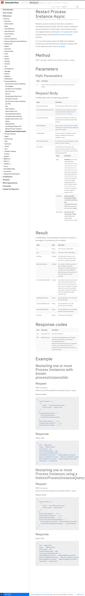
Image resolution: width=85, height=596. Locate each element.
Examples (7, 186)
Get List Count (10, 91)
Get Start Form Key (11, 99)
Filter (6, 54)
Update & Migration (11, 189)
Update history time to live (14, 119)
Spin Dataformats (9, 169)
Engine (6, 46)
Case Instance (9, 34)
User (5, 149)
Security (65, 3)
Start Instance (10, 109)
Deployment (8, 44)
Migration (7, 76)
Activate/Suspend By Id (13, 114)
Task (5, 141)
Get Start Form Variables (13, 89)
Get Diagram (9, 86)
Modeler (6, 180)
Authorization (8, 24)
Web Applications (10, 183)
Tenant (6, 146)
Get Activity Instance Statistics (15, 84)
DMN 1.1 (6, 161)
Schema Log (8, 139)
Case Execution (9, 31)
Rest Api (6, 19)
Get (6, 106)
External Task (8, 51)
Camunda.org (55, 7)
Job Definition (9, 69)
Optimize (43, 3)
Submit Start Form (11, 111)
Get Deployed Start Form (13, 126)
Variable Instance (10, 151)
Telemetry (7, 144)
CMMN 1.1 (7, 164)
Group (6, 56)
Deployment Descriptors (12, 174)
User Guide (7, 13)
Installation (7, 176)
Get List (7, 94)
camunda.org (34, 594)
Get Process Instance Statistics (15, 101)
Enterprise (57, 3)
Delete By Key (9, 124)
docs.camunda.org (46, 594)
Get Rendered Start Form (13, 96)
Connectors (7, 171)
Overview (7, 21)
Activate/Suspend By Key (13, 116)
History (6, 59)
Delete (7, 121)
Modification (8, 79)
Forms (6, 166)
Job (5, 66)
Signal (6, 136)
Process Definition (10, 81)
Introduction (8, 9)
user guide (61, 46)
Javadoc (6, 156)
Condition (7, 36)
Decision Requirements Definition (15, 41)
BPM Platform (34, 3)
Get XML (8, 104)
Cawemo (50, 3)
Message (7, 71)
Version (7, 154)
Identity (7, 61)
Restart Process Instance (13, 129)
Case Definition (9, 29)
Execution (7, 49)
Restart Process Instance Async (15, 131)
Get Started (24, 3)
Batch (6, 26)
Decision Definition (10, 39)
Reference (7, 16)
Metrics (6, 74)
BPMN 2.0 (7, 159)
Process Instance (10, 134)
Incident (7, 64)
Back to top (80, 594)
